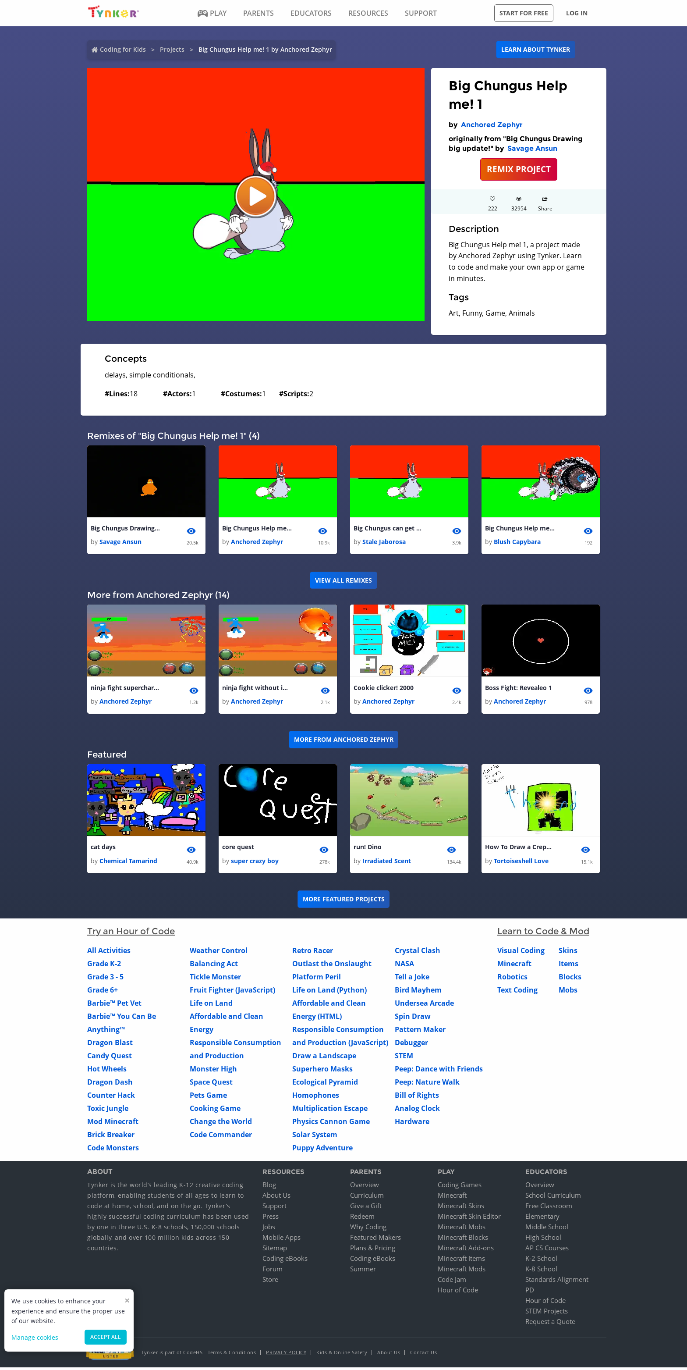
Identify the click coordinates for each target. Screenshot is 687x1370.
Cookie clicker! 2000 (384, 689)
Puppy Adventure (322, 1150)
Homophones (315, 1098)
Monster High (213, 1071)
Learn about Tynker (535, 49)
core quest (238, 849)
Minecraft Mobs (461, 1229)
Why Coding (368, 1229)
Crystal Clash (417, 953)
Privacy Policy (286, 1355)
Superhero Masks (322, 1071)
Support (274, 1208)
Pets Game (208, 1098)
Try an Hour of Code (131, 934)
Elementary (542, 1218)
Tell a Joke (412, 979)
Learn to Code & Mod (543, 934)
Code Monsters (113, 1150)
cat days (103, 849)
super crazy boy (255, 863)
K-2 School (541, 1260)
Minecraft (514, 966)
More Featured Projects (344, 901)
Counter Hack (111, 1098)
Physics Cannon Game (331, 1124)
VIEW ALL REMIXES (343, 581)
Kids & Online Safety (341, 1355)
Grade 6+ (102, 992)
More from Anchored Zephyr (343, 741)
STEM (404, 1058)
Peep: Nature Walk (427, 1084)
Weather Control (219, 953)
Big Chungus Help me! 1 (257, 528)
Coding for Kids (123, 49)
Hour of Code (458, 1292)
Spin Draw (413, 1019)
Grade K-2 (104, 966)
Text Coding (517, 992)
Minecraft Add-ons (466, 1250)
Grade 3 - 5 (105, 979)
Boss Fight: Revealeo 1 (518, 689)
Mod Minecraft (112, 1124)
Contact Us (423, 1355)
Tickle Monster (215, 979)
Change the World (221, 1124)
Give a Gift (366, 1208)
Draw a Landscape (324, 1058)
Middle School (546, 1229)
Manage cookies (34, 1337)
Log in (577, 13)
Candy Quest (109, 1058)
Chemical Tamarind (128, 863)
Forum (272, 1271)
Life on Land (211, 1006)
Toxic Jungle (107, 1111)
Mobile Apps (281, 1239)
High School (543, 1239)
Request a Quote (550, 1324)
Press (270, 1218)
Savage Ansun (532, 148)
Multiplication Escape (330, 1111)
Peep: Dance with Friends (439, 1071)
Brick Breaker (111, 1137)
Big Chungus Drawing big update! (126, 528)
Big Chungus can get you (389, 528)
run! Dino (368, 849)
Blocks (570, 979)
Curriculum (367, 1197)
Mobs (568, 992)
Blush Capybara (517, 542)
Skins (568, 953)
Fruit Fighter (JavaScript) (232, 992)
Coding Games (460, 1187)
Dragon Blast (110, 1045)
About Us (276, 1197)
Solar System (314, 1137)
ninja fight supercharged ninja (126, 689)
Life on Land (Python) (329, 992)
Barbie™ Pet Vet (114, 1006)
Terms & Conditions (232, 1355)
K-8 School (541, 1271)
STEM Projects (546, 1313)
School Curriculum (553, 1197)
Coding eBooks (285, 1260)
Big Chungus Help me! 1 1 (520, 528)
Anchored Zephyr (492, 125)
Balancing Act (214, 966)
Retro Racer (312, 953)
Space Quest (211, 1084)
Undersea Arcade (424, 1006)
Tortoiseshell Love (521, 863)
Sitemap (274, 1250)
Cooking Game (215, 1111)
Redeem (362, 1218)
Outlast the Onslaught (332, 966)
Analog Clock (417, 1111)
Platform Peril (316, 979)
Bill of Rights (417, 1098)
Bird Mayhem (418, 992)
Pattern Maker (420, 1032)
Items (568, 966)
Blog (269, 1187)
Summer (363, 1271)
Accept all (105, 1337)
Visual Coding (521, 953)
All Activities (109, 953)
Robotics (512, 979)
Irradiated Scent (386, 863)
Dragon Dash (110, 1084)
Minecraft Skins (461, 1208)
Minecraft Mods (461, 1271)
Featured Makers (375, 1239)
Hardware (412, 1124)
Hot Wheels (107, 1071)
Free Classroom (548, 1208)
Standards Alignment (556, 1281)
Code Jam (452, 1281)
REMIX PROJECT (519, 169)
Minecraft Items (461, 1260)
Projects (172, 49)
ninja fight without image (257, 689)
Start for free (523, 13)
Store (270, 1281)
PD (529, 1292)
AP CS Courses (547, 1250)
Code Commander (221, 1137)
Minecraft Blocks (463, 1239)
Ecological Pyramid (325, 1084)
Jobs (268, 1229)
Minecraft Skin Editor (469, 1218)
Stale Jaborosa (384, 542)
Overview (364, 1187)
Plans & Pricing (372, 1250)
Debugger (411, 1045)
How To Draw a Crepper (520, 849)
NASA (404, 966)
